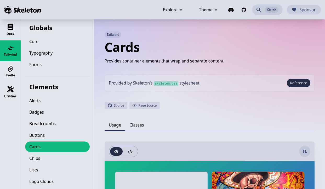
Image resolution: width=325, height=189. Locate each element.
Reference (298, 82)
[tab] (115, 125)
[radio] (116, 151)
